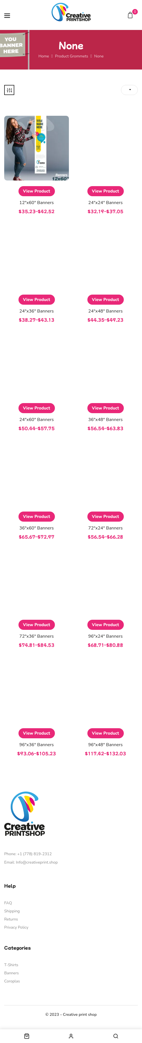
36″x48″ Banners (105, 419)
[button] (131, 15)
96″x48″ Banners (105, 745)
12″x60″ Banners (36, 202)
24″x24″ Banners (105, 202)
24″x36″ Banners (36, 311)
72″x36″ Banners (36, 636)
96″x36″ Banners (36, 745)
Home (43, 56)
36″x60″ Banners (36, 528)
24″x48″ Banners (105, 311)
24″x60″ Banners (36, 419)
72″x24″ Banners (105, 528)
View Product (36, 191)
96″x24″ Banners (105, 636)
